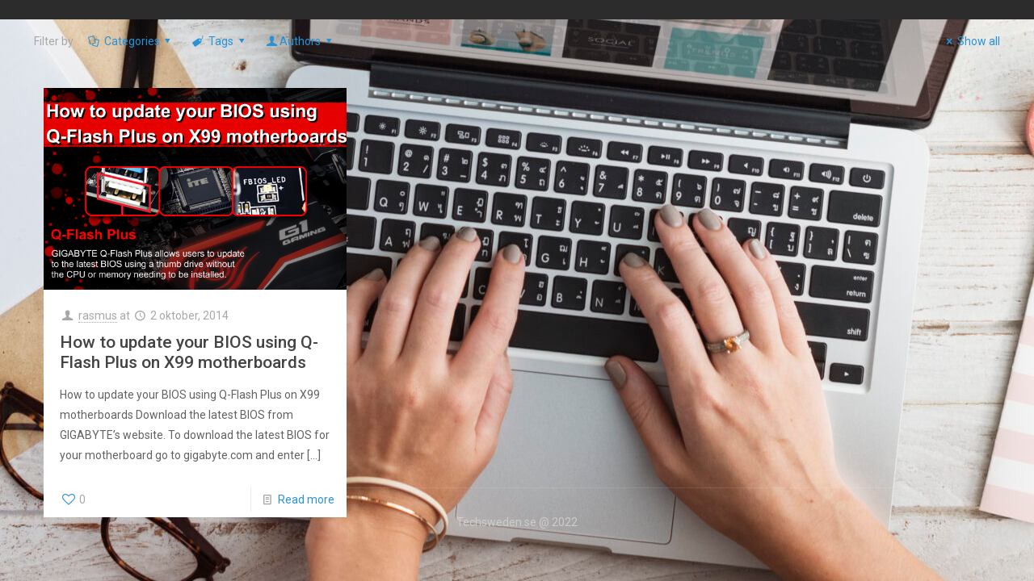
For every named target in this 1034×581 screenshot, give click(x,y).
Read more (306, 499)
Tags (219, 41)
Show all (970, 41)
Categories (130, 41)
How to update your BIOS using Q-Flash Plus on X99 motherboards (189, 352)
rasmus (97, 315)
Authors (299, 41)
